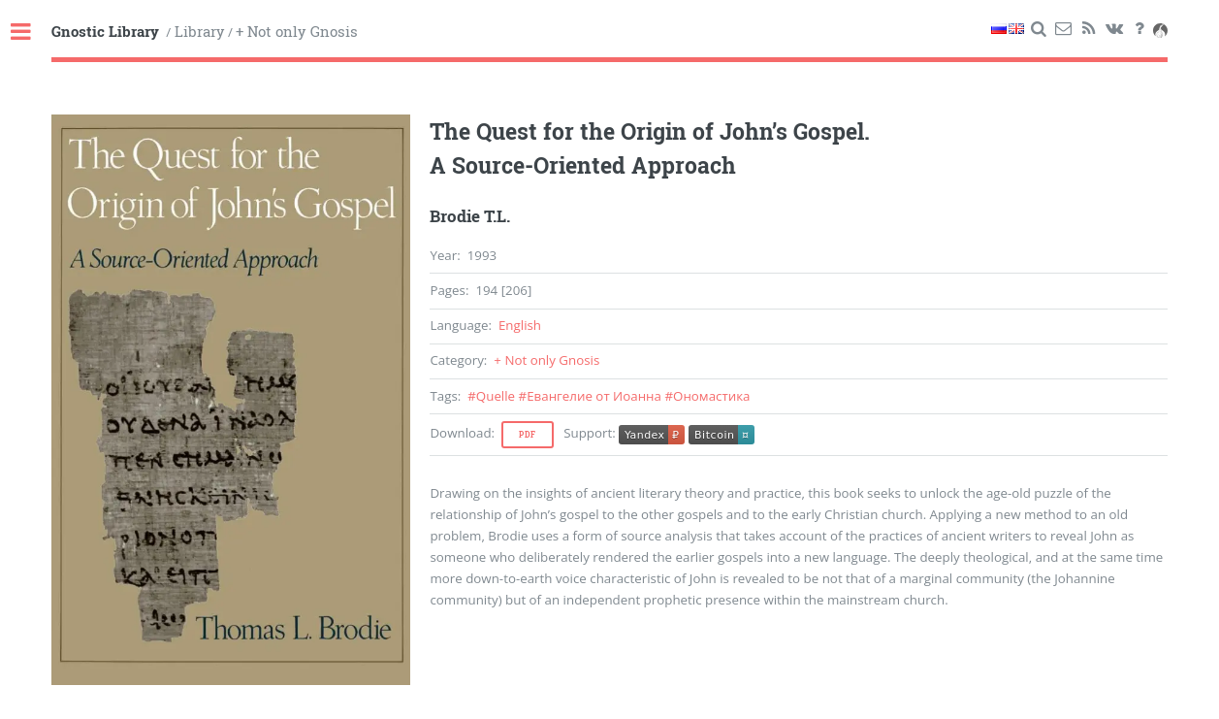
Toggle (31, 32)
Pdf (527, 435)
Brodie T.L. (470, 216)
